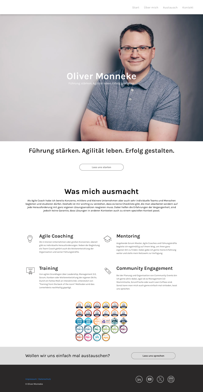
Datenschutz (44, 379)
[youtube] (149, 380)
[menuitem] (136, 7)
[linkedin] (139, 380)
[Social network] (170, 380)
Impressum (31, 379)
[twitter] (160, 380)
